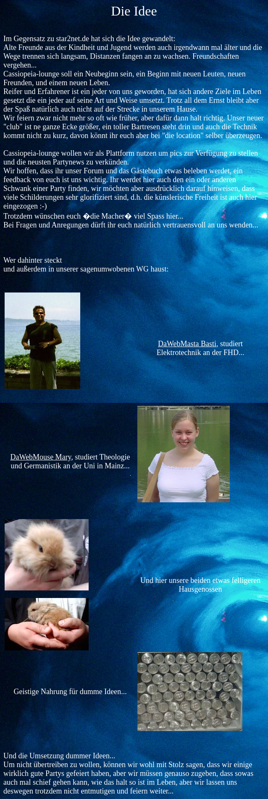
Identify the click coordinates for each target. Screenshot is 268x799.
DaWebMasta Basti (187, 343)
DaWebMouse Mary (41, 457)
